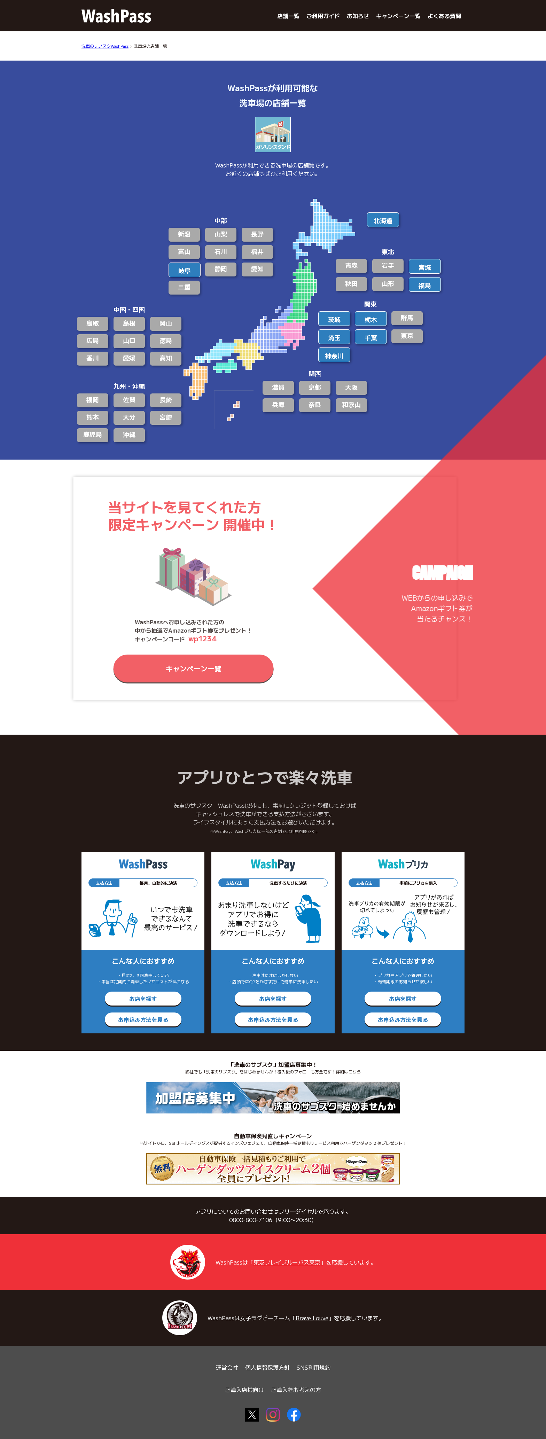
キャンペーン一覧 (398, 15)
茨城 (334, 319)
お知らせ (358, 15)
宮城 (425, 267)
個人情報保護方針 (267, 1367)
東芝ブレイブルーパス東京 (287, 1262)
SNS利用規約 (313, 1367)
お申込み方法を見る (143, 1019)
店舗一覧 (288, 15)
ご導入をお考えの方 (296, 1389)
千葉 (371, 337)
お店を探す (143, 998)
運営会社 (227, 1367)
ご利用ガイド (323, 15)
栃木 (371, 319)
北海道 (383, 220)
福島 (425, 285)
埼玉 (334, 337)
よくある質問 (444, 15)
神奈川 (334, 355)
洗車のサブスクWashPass (104, 46)
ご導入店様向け (244, 1389)
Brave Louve (312, 1318)
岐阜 (184, 270)
